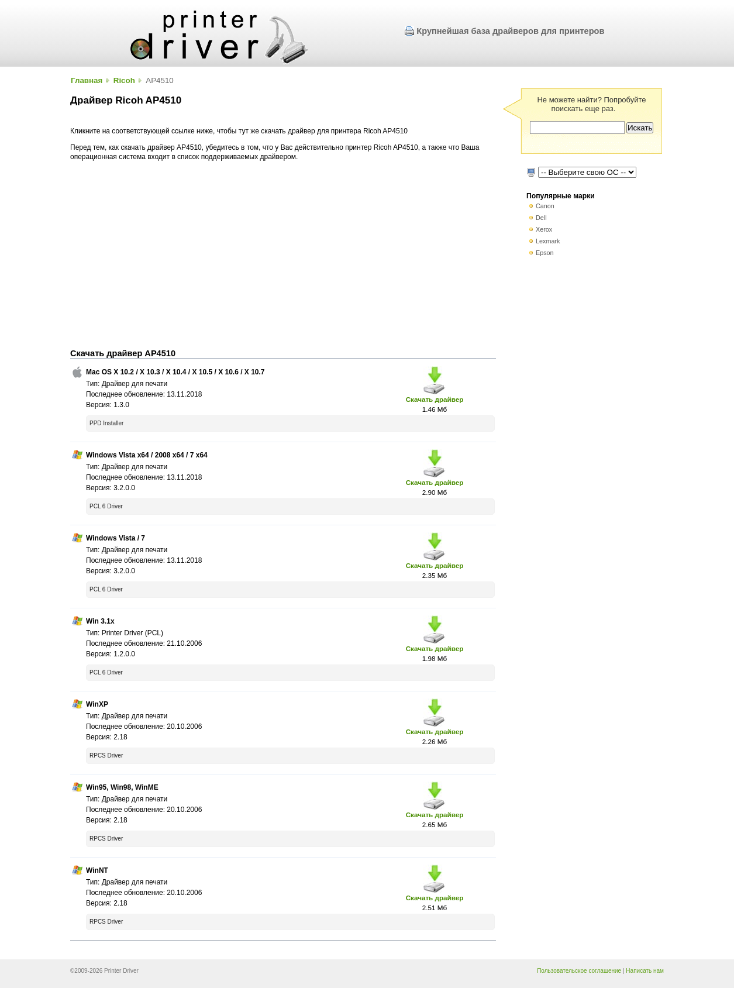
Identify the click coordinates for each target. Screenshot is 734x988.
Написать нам (645, 971)
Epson (545, 252)
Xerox (544, 229)
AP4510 (160, 80)
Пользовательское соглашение (579, 971)
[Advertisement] (283, 255)
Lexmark (548, 241)
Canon (545, 205)
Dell (541, 217)
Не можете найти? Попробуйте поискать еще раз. (591, 104)
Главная (86, 80)
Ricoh (124, 80)
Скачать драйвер (435, 399)
